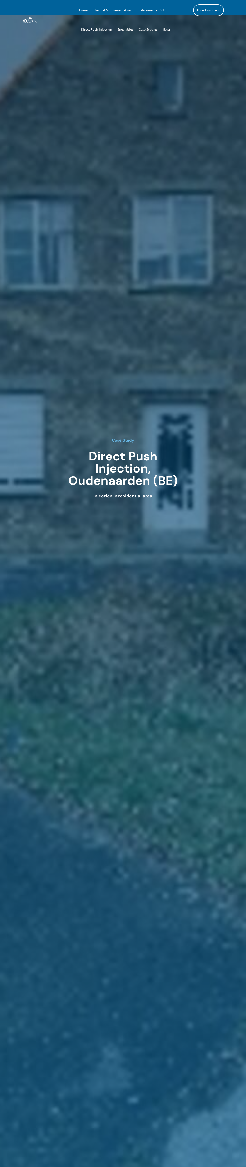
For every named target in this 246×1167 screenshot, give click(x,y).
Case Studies (148, 29)
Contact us (208, 10)
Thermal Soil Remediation (112, 10)
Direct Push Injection (96, 29)
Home (83, 10)
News (167, 29)
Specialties (125, 29)
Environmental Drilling (154, 10)
